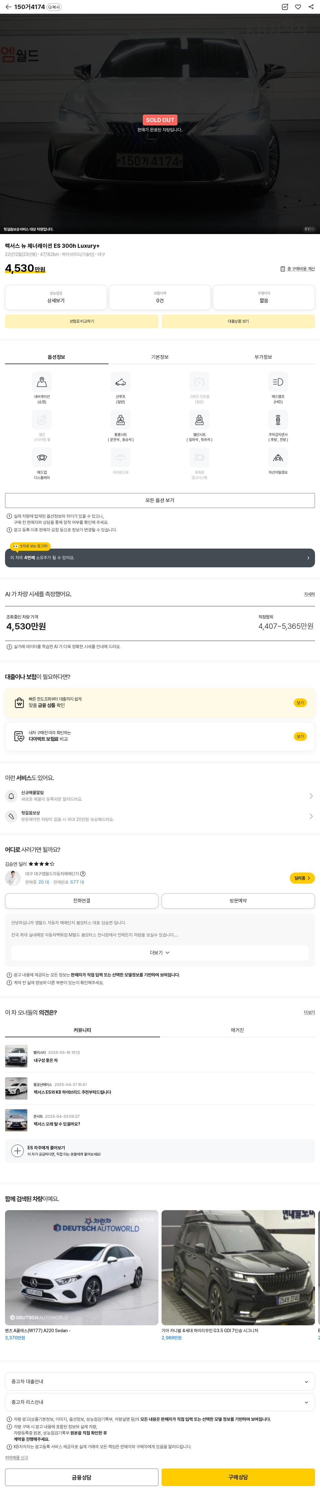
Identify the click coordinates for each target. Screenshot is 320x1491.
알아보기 (160, 702)
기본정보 (160, 357)
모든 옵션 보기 (160, 500)
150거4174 (38, 7)
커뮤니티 (82, 1030)
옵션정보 (56, 357)
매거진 (237, 1030)
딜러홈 (299, 878)
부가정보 (263, 357)
